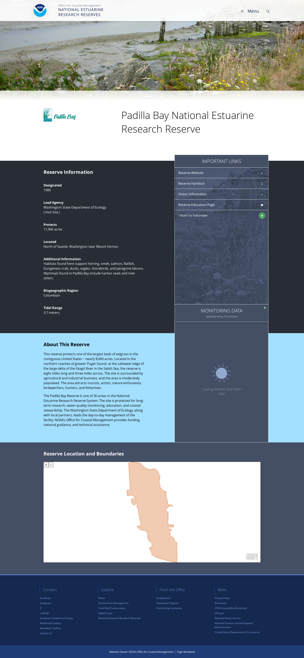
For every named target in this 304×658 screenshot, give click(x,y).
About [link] (101, 598)
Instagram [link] (45, 603)
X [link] (40, 608)
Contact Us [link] (46, 633)
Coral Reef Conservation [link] (111, 608)
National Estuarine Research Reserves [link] (119, 618)
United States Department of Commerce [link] (237, 632)
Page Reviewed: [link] (186, 652)
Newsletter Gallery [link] (50, 628)
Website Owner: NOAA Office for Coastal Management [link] (141, 652)
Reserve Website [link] (221, 173)
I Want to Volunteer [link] (221, 215)
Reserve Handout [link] (221, 183)
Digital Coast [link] (105, 613)
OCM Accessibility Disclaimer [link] (231, 608)
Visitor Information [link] (221, 194)
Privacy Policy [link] (222, 598)
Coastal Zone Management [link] (113, 603)
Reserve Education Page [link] (221, 205)
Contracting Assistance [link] (169, 608)
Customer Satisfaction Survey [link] (56, 618)
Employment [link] (163, 598)
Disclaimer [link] (221, 603)
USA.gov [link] (219, 613)
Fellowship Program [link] (167, 603)
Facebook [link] (45, 598)
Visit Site (51, 212)
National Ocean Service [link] (228, 618)
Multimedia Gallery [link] (50, 623)
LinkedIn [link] (44, 613)
